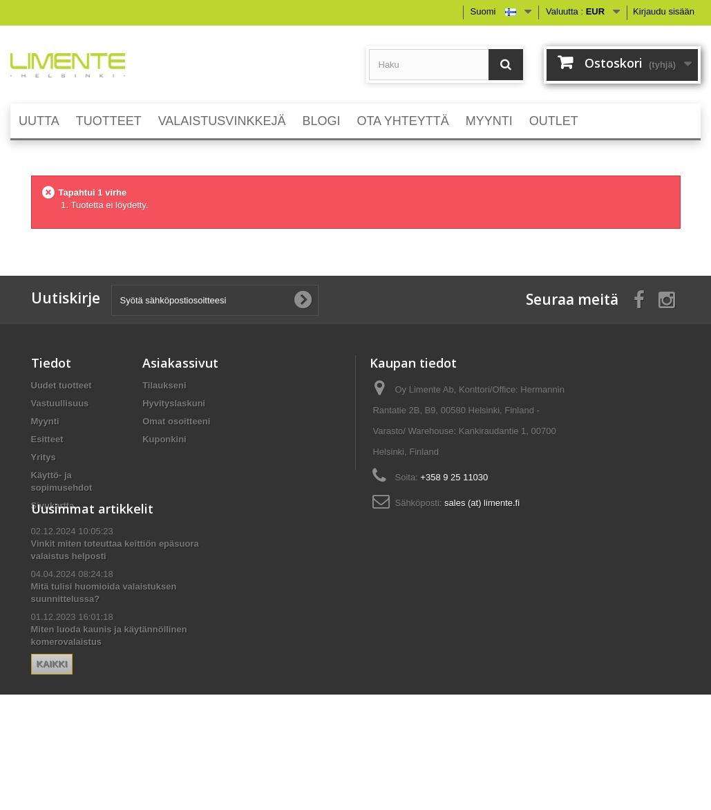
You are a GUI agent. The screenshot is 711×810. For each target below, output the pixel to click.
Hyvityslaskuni (173, 403)
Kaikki (52, 718)
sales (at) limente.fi (482, 503)
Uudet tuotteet (61, 385)
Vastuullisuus (60, 403)
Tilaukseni (164, 385)
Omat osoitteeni (176, 421)
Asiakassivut (180, 363)
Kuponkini (164, 439)
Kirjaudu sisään (663, 11)
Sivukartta (53, 505)
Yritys (43, 457)
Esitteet (47, 439)
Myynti (45, 421)
